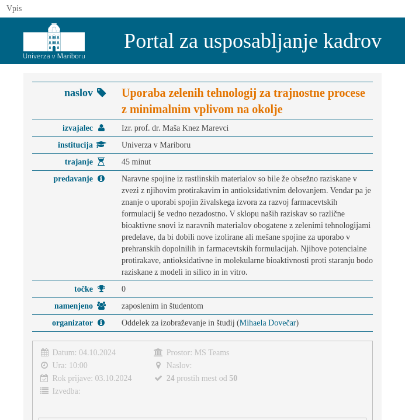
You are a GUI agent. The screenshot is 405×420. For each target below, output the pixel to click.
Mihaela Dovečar (268, 322)
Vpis (14, 8)
